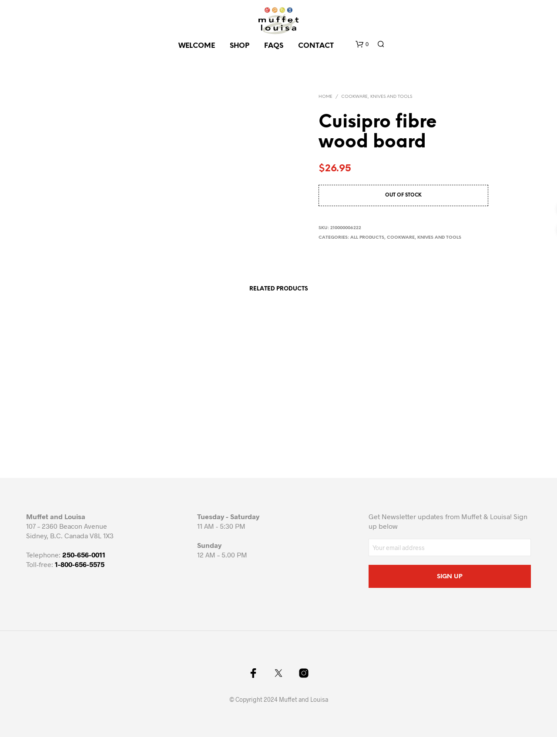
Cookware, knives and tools (376, 96)
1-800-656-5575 (79, 564)
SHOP (239, 46)
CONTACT (316, 46)
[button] (362, 44)
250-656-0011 (83, 554)
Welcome (196, 46)
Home (325, 96)
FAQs (273, 46)
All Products (367, 237)
